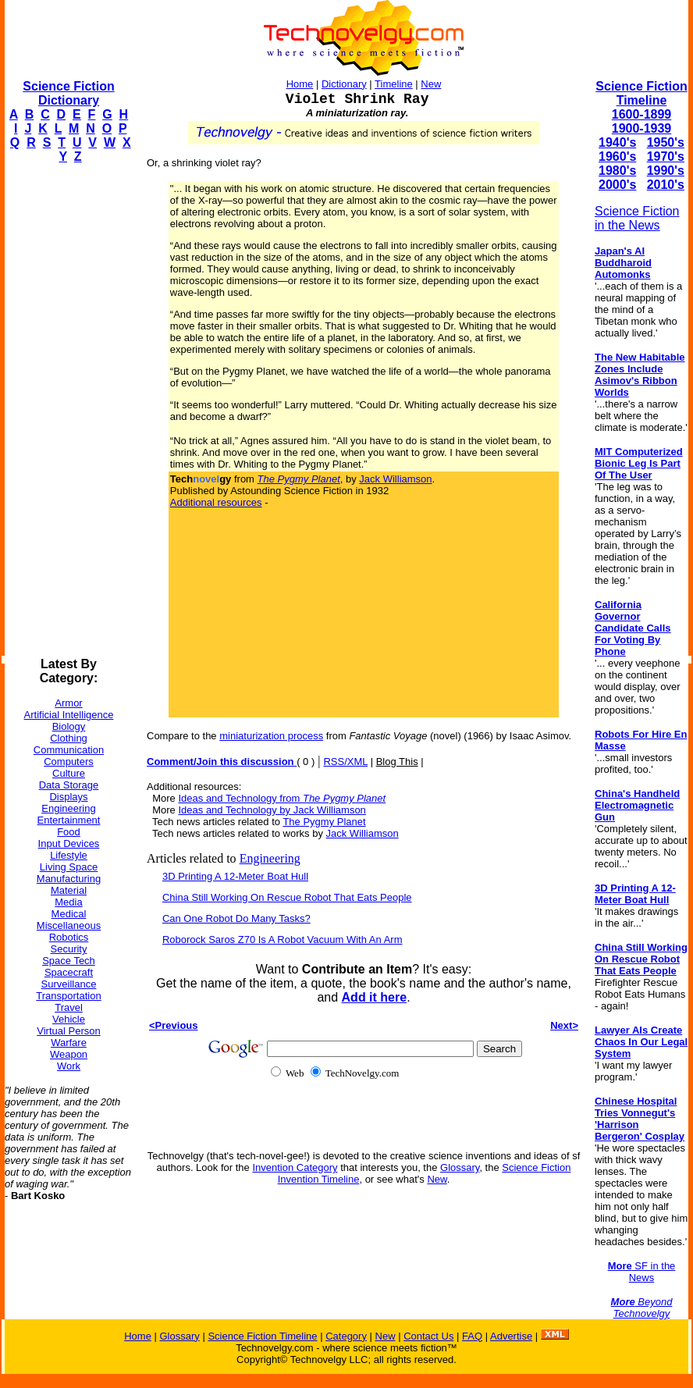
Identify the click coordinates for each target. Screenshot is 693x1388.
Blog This (397, 761)
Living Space (69, 867)
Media (68, 902)
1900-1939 (642, 128)
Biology (69, 726)
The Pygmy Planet (324, 821)
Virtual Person (68, 1031)
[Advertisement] (67, 410)
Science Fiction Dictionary (68, 93)
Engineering (68, 808)
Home (300, 84)
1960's (617, 156)
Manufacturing (69, 878)
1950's (665, 142)
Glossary (459, 1167)
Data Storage (69, 785)
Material (69, 890)
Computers (69, 761)
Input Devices (69, 843)
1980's (617, 170)
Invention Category (294, 1167)
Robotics (69, 937)
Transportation (68, 996)
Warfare (69, 1042)
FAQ (472, 1336)
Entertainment (69, 820)
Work (68, 1066)
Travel (69, 1007)
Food (68, 832)
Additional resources (216, 502)
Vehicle (68, 1019)
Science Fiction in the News (637, 218)
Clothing (68, 738)
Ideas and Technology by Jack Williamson (271, 810)
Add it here (374, 997)
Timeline (394, 84)
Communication (69, 750)
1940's (617, 142)
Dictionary (344, 84)
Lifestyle (68, 855)
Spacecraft (68, 972)
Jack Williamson (395, 479)
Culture (68, 773)
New (431, 84)
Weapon (68, 1054)
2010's (665, 184)
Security (69, 949)
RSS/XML (345, 761)
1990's (665, 170)
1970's (665, 156)
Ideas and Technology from (282, 798)
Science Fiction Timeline (641, 93)
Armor (68, 703)
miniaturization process (271, 736)
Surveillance (69, 984)
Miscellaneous (69, 925)
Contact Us (428, 1336)
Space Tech (68, 960)
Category (346, 1336)
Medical (69, 914)
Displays (68, 797)
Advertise (511, 1336)
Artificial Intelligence (69, 715)
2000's (617, 184)
